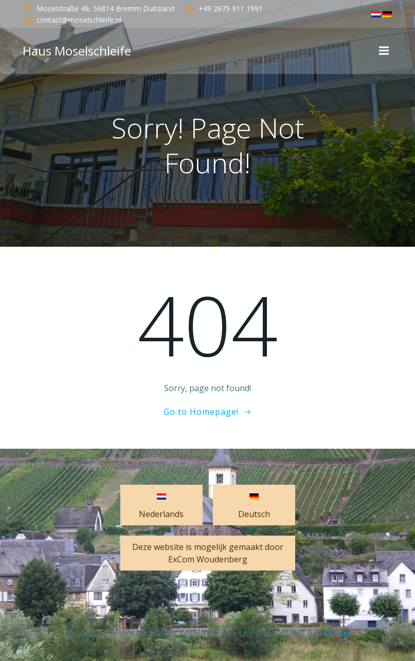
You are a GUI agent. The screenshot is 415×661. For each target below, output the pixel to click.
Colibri (336, 633)
